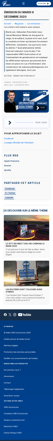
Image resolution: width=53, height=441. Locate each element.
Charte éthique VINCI (13, 433)
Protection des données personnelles (20, 352)
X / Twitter (10, 193)
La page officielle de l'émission (19, 142)
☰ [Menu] (23, 3)
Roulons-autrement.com (14, 420)
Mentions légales (11, 345)
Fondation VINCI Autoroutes (16, 414)
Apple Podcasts (11, 161)
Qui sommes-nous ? (12, 370)
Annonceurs (9, 376)
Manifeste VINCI (11, 426)
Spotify (7, 170)
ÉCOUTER (43, 3)
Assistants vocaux (11, 396)
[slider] (24, 122)
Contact (7, 383)
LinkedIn (9, 198)
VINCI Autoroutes (11, 407)
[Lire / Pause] (36, 108)
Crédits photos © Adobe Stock (17, 339)
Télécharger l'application (14, 389)
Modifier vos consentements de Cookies (21, 358)
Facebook (9, 138)
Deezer (7, 165)
